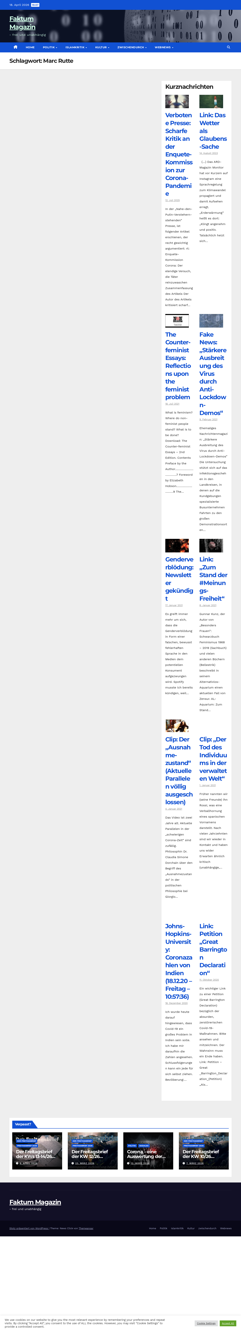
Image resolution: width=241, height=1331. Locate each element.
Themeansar (86, 1228)
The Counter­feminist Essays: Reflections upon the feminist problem (178, 366)
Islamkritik (75, 47)
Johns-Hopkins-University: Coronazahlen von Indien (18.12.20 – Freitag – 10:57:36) (178, 961)
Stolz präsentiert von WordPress (29, 1228)
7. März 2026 (195, 1163)
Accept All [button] (228, 1323)
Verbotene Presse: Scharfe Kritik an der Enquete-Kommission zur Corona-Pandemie (179, 154)
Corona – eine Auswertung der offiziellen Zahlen (145, 1156)
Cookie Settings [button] (206, 1323)
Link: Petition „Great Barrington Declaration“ (213, 949)
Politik (49, 47)
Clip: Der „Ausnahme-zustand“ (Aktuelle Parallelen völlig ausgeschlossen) (179, 771)
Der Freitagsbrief (26, 1141)
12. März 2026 (140, 1163)
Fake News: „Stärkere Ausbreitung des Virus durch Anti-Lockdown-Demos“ (212, 374)
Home (30, 47)
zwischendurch (131, 47)
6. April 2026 (28, 1163)
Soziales (144, 1146)
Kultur (101, 47)
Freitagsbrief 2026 (27, 1146)
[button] (228, 47)
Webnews (163, 47)
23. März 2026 (84, 1163)
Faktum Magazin (35, 1202)
